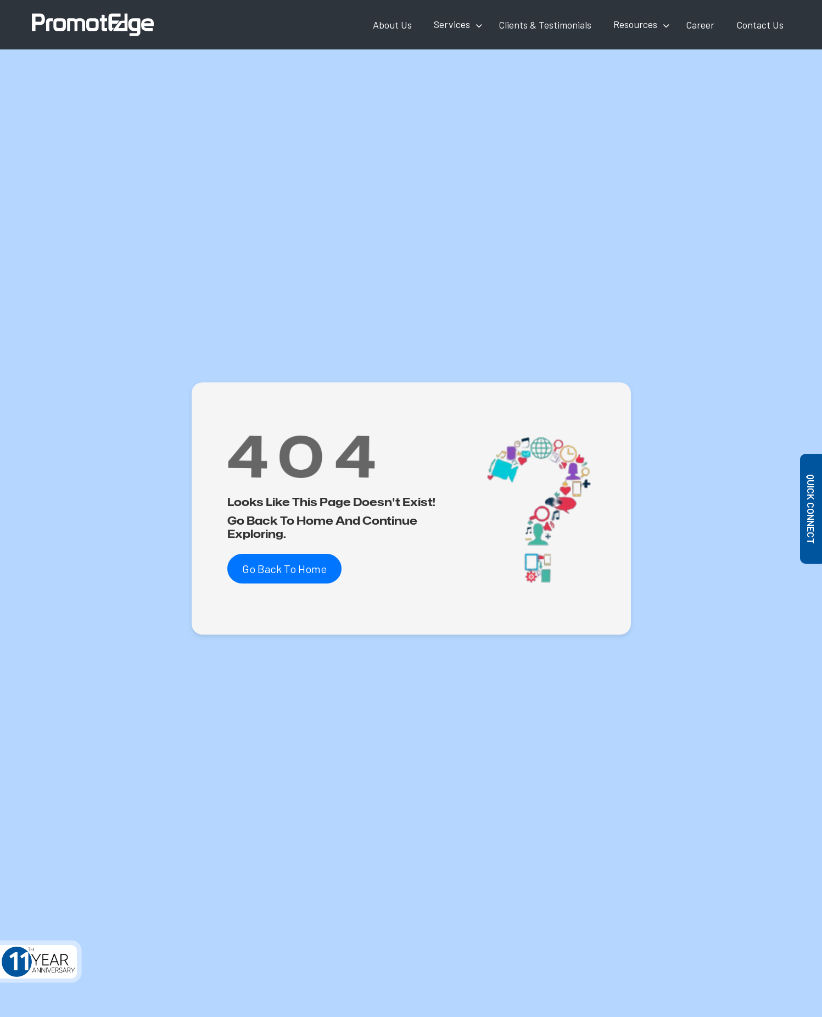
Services (452, 24)
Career (700, 25)
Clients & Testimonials (545, 25)
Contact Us (760, 25)
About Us (392, 25)
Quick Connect (812, 508)
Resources (635, 24)
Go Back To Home (284, 568)
